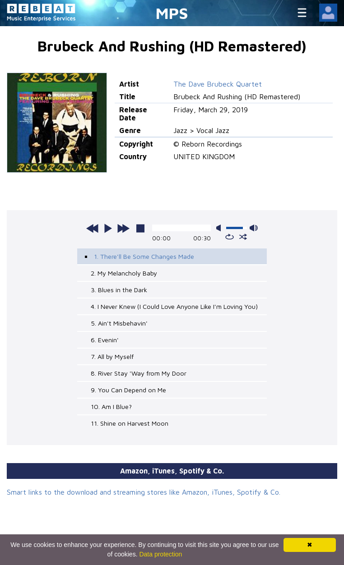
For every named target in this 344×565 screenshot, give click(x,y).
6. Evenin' (105, 340)
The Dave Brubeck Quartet (217, 84)
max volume (254, 228)
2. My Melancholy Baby (124, 273)
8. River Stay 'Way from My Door (138, 373)
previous (92, 228)
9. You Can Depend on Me (128, 390)
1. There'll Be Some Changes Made (144, 256)
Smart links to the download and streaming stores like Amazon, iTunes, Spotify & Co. (143, 492)
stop (140, 228)
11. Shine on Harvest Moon (129, 423)
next (123, 228)
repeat (229, 237)
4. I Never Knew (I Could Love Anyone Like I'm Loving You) (174, 306)
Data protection (160, 554)
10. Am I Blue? (111, 406)
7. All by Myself (112, 356)
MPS (172, 13)
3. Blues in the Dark (119, 290)
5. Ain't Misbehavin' (119, 323)
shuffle (243, 237)
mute (220, 228)
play (108, 228)
